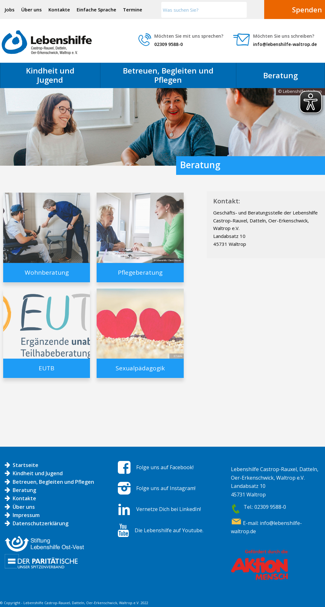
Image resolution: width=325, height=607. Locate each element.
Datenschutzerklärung (40, 523)
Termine (132, 9)
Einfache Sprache (96, 9)
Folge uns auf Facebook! (165, 467)
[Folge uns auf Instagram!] (124, 488)
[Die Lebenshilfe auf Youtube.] (123, 530)
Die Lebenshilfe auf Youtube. (169, 530)
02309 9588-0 (168, 44)
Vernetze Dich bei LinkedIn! (168, 509)
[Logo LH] (47, 42)
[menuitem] (10, 9)
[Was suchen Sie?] (204, 10)
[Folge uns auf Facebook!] (124, 467)
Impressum (26, 515)
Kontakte (59, 9)
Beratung (24, 490)
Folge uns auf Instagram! (165, 488)
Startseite (25, 465)
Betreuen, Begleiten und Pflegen (53, 481)
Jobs (10, 9)
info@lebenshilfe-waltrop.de (285, 44)
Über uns (31, 9)
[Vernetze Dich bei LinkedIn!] (124, 509)
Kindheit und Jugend (38, 473)
